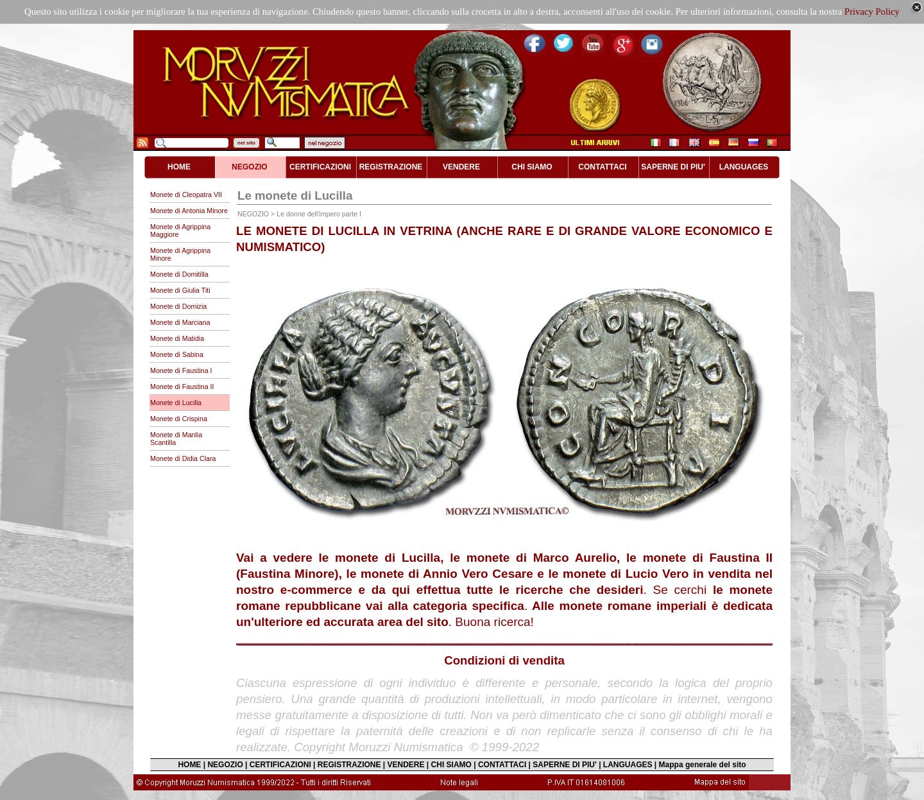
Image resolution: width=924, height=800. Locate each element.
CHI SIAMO (451, 764)
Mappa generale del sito (702, 764)
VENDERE (406, 764)
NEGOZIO (225, 764)
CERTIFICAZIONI (280, 764)
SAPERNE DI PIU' (565, 764)
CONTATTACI (502, 764)
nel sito (246, 143)
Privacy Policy (872, 11)
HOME (189, 764)
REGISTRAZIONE (349, 764)
